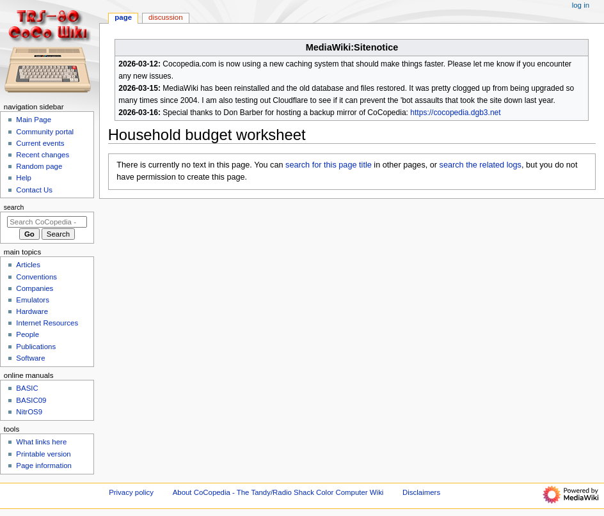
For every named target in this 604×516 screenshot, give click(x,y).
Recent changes (42, 155)
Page (123, 17)
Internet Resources (47, 323)
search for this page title (328, 164)
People (27, 334)
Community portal (45, 132)
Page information (44, 465)
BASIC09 (31, 400)
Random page (39, 166)
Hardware (32, 311)
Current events (40, 143)
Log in (580, 5)
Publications (36, 346)
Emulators (32, 300)
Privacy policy (131, 492)
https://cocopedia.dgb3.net (455, 112)
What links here (41, 442)
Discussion (165, 17)
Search (14, 207)
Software (30, 358)
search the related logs (480, 164)
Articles (28, 265)
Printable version (43, 454)
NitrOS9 (29, 412)
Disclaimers (421, 492)
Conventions (36, 277)
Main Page (33, 119)
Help (23, 178)
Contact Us (34, 190)
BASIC (27, 388)
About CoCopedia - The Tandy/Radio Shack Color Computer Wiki (278, 492)
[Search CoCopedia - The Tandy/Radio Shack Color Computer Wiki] (47, 222)
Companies (34, 288)
